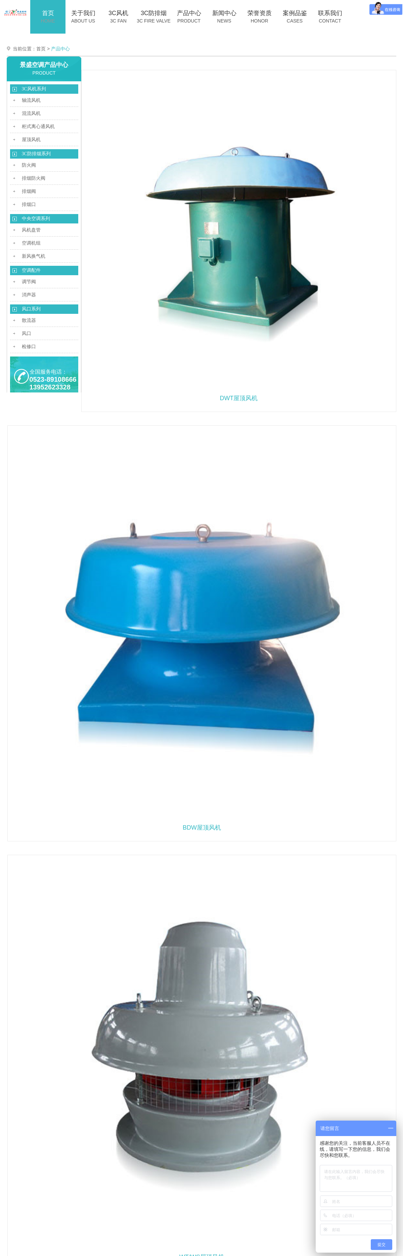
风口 (26, 332)
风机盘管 (31, 228)
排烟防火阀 (33, 176)
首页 (48, 16)
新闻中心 (224, 16)
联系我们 (330, 16)
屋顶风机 (31, 138)
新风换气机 (33, 254)
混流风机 (31, 112)
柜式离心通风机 (38, 125)
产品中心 (189, 16)
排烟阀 (29, 190)
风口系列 (31, 307)
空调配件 (31, 268)
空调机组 (31, 241)
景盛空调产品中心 (44, 63)
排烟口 (29, 203)
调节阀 (29, 280)
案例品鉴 (295, 16)
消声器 (29, 293)
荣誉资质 (260, 16)
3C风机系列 (34, 87)
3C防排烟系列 (36, 152)
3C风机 (118, 16)
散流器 (29, 319)
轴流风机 (31, 98)
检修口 (29, 345)
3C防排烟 (154, 16)
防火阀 (29, 163)
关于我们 (83, 16)
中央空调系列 (36, 217)
